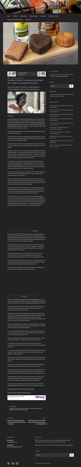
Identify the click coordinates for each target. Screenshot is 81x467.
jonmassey (20, 78)
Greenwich (38, 408)
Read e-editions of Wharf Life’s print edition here (21, 389)
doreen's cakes (29, 408)
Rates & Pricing (33, 16)
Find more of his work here (66, 445)
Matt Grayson (10, 115)
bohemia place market (17, 408)
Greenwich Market (33, 299)
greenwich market (15, 409)
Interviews (43, 16)
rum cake (25, 409)
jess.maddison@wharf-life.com (14, 446)
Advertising (23, 16)
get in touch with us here (62, 76)
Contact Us (28, 19)
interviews (13, 406)
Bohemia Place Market (32, 303)
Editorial (15, 16)
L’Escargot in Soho (17, 165)
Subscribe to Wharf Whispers (15, 19)
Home (8, 16)
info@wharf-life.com (12, 442)
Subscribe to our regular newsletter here (18, 392)
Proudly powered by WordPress (42, 463)
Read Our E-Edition (53, 16)
